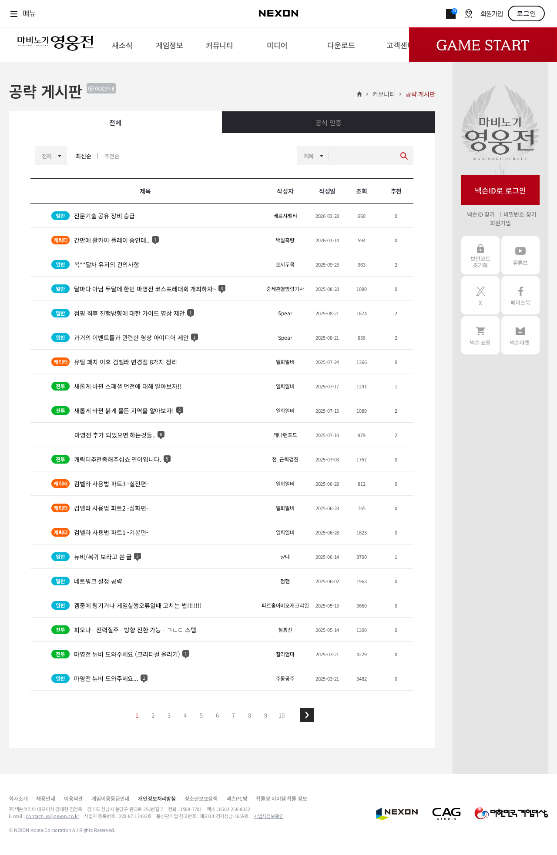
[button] (307, 715)
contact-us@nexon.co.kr (52, 815)
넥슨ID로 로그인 (500, 190)
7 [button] (233, 715)
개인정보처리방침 (157, 798)
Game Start (483, 44)
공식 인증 (328, 122)
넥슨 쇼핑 (480, 335)
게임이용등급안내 (110, 798)
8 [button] (249, 715)
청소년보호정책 (201, 798)
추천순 (112, 156)
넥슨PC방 (236, 798)
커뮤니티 (383, 94)
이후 (307, 715)
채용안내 (45, 798)
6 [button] (217, 715)
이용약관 (73, 798)
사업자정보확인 (269, 815)
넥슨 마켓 (520, 335)
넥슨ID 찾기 (481, 214)
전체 (115, 122)
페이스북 (520, 295)
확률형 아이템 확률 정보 (281, 798)
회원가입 (491, 14)
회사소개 (18, 798)
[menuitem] (122, 44)
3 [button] (169, 715)
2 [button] (152, 715)
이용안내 (104, 88)
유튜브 (520, 255)
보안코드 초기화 (480, 255)
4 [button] (185, 715)
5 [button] (201, 715)
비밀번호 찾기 (519, 214)
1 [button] (136, 715)
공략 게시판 (420, 94)
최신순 (83, 156)
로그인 (526, 13)
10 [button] (281, 715)
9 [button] (265, 715)
